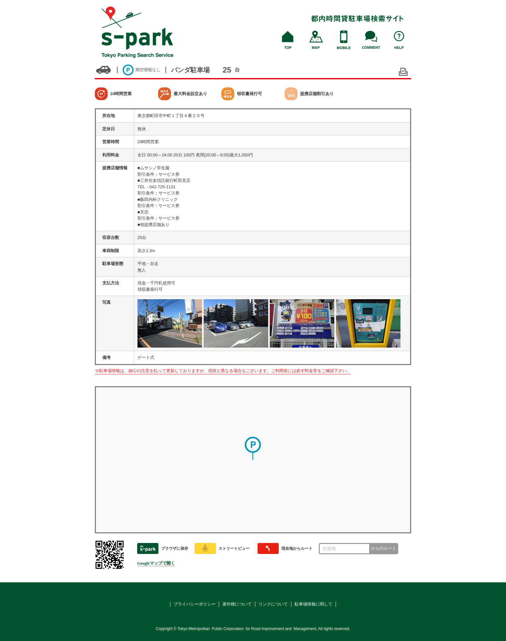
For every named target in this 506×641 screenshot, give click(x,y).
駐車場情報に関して (313, 604)
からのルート (383, 548)
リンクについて (273, 604)
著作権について (237, 604)
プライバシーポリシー (195, 604)
